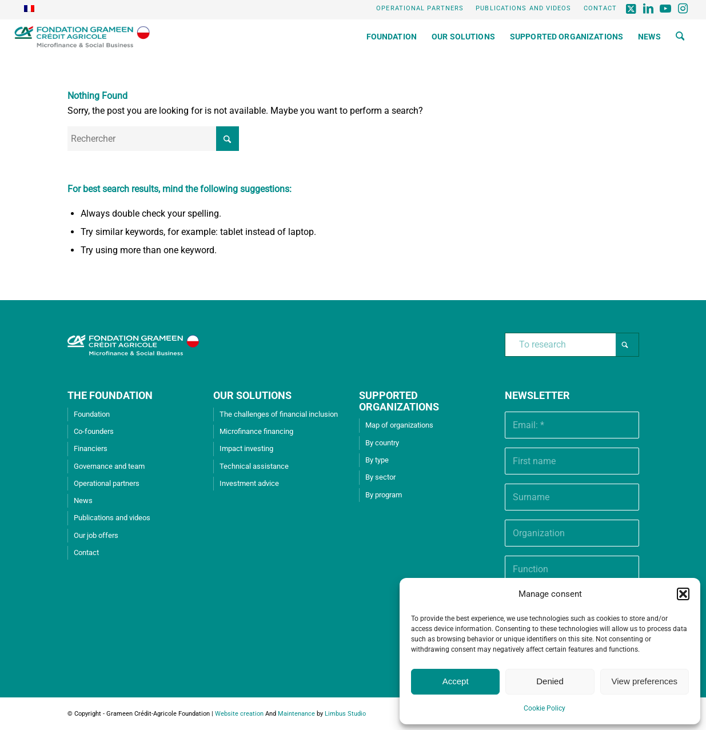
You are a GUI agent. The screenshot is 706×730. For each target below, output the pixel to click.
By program (383, 494)
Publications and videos (523, 8)
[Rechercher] (680, 36)
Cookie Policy (544, 708)
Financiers (90, 448)
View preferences (645, 681)
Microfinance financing (256, 431)
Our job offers (96, 535)
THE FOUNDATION (110, 395)
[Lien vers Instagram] (683, 8)
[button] (683, 594)
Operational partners (420, 8)
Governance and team (109, 466)
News (83, 500)
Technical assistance (254, 466)
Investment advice (249, 483)
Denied (550, 681)
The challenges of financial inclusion (279, 414)
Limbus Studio (345, 713)
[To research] (572, 344)
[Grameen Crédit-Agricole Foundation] (82, 36)
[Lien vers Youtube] (665, 8)
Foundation (92, 414)
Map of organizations (399, 425)
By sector (380, 477)
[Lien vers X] (631, 8)
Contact (600, 8)
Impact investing (246, 448)
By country (382, 442)
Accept (455, 681)
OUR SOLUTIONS (252, 395)
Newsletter (537, 395)
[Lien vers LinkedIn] (648, 8)
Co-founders (94, 431)
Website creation (239, 713)
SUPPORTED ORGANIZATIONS (399, 401)
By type (377, 460)
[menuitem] (420, 8)
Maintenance (296, 713)
